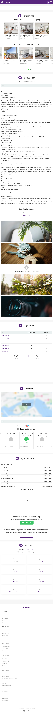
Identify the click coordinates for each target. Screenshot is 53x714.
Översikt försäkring (6, 646)
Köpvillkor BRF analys (6, 705)
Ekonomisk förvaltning (6, 628)
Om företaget (5, 691)
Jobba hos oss (5, 696)
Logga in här (27, 215)
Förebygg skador (5, 653)
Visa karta (26, 404)
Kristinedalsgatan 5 (6, 351)
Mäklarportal (4, 683)
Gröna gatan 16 (5, 345)
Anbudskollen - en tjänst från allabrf (9, 678)
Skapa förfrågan (5, 655)
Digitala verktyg (5, 633)
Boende (27, 549)
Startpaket (4, 622)
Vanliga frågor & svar (6, 685)
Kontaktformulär (26, 522)
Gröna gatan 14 (5, 341)
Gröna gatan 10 (5, 335)
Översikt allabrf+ (5, 613)
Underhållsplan (5, 635)
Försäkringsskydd (5, 648)
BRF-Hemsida (5, 618)
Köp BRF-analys (5, 676)
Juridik (3, 637)
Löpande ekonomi (5, 631)
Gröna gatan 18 (5, 348)
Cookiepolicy (4, 702)
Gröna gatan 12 (5, 338)
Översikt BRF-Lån (5, 661)
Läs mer (26, 535)
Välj (3, 85)
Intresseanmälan (5, 670)
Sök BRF (26, 607)
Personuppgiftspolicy (6, 700)
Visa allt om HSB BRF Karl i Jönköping (26, 8)
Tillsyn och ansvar (6, 650)
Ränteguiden (4, 663)
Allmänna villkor (5, 698)
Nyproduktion (5, 668)
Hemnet (3, 616)
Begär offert (4, 640)
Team (3, 693)
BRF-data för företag (6, 680)
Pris (2, 620)
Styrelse (32, 549)
